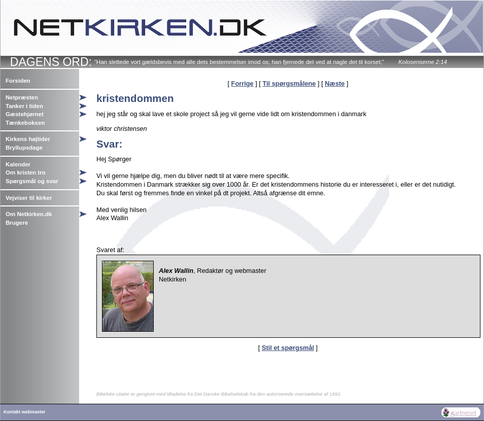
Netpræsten (22, 97)
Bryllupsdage (24, 148)
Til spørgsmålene (289, 83)
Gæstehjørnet (25, 114)
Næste (334, 83)
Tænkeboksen (25, 123)
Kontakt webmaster (25, 411)
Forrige (242, 83)
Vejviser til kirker (29, 198)
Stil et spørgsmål (288, 348)
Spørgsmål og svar (32, 181)
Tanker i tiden (24, 106)
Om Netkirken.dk (29, 214)
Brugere (17, 223)
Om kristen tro (26, 172)
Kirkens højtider (28, 139)
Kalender (18, 164)
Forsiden (18, 81)
